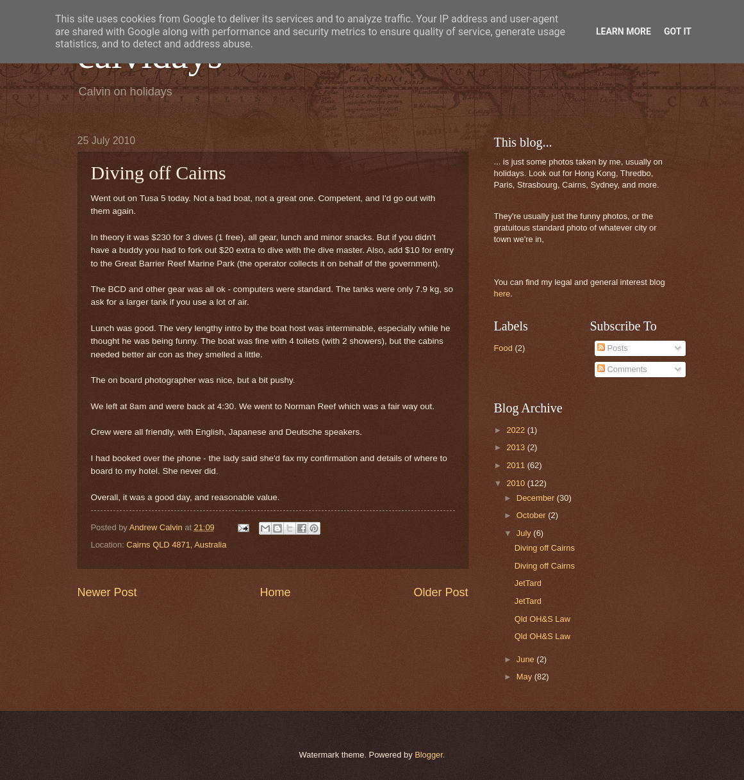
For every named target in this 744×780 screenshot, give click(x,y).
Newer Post (107, 592)
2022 (516, 430)
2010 (516, 483)
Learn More (623, 31)
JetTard (528, 583)
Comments (622, 369)
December (537, 498)
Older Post (440, 592)
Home (275, 592)
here (502, 293)
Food (503, 348)
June (527, 659)
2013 (516, 447)
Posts (612, 348)
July (525, 533)
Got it (677, 31)
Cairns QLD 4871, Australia (176, 544)
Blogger (429, 755)
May (525, 676)
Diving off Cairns (545, 548)
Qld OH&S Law (542, 619)
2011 (516, 465)
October (532, 515)
